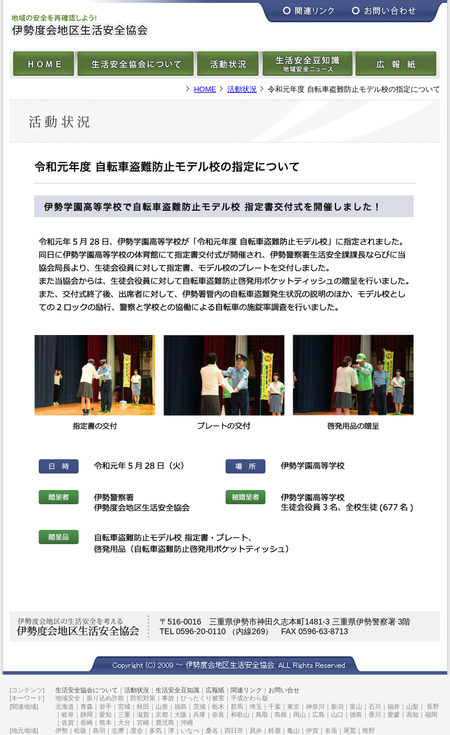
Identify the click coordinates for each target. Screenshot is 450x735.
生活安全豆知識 (177, 690)
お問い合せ (284, 690)
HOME (205, 89)
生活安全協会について (86, 690)
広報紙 (215, 690)
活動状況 (242, 89)
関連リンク (246, 690)
